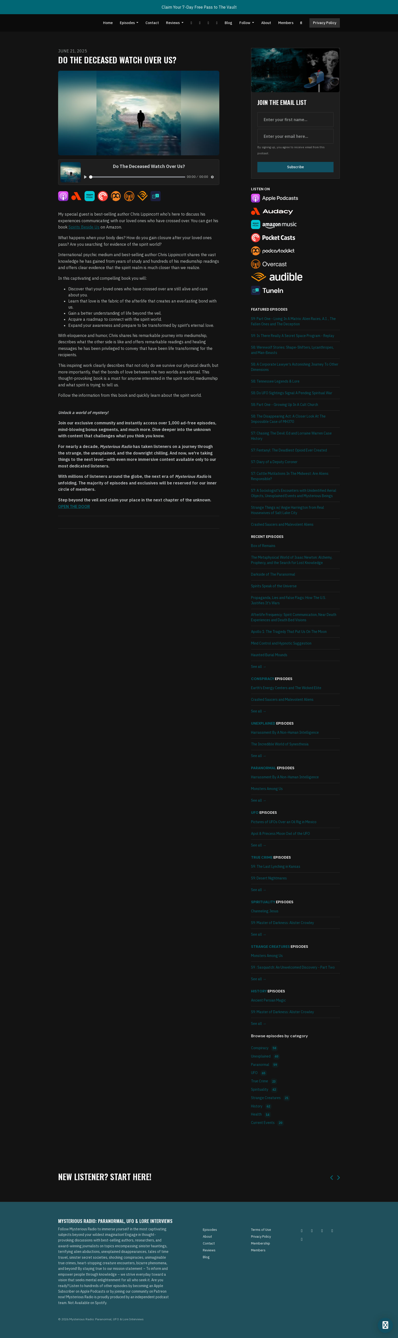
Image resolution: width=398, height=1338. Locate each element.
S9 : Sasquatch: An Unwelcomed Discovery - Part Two (293, 967)
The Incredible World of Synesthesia (280, 744)
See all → (258, 666)
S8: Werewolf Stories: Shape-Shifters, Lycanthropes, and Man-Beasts (292, 350)
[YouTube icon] (301, 1239)
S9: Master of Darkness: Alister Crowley (282, 922)
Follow (245, 23)
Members (285, 23)
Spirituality (263, 902)
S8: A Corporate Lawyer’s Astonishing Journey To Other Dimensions (294, 367)
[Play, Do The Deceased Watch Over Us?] (85, 177)
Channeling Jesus (264, 911)
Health (261, 1115)
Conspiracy (262, 678)
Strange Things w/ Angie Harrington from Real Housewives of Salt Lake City (287, 510)
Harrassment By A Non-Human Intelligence (285, 732)
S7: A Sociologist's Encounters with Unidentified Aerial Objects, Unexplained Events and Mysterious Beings (293, 493)
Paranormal (263, 768)
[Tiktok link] (208, 23)
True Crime (262, 857)
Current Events (267, 1123)
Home (108, 23)
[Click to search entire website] (301, 23)
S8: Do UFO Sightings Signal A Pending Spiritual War (291, 393)
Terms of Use (261, 1230)
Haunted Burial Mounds (269, 655)
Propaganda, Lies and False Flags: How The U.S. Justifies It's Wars (288, 600)
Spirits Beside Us (84, 227)
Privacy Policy (324, 23)
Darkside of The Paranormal (273, 574)
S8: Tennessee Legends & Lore (275, 381)
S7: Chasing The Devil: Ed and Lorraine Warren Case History (291, 436)
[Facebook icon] (322, 1230)
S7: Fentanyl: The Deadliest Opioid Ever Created (289, 450)
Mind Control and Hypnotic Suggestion (281, 643)
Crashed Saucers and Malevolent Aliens (282, 524)
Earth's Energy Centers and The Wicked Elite (286, 688)
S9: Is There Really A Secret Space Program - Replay (292, 335)
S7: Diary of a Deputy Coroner (274, 462)
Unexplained (263, 723)
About (266, 23)
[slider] (137, 177)
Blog (228, 23)
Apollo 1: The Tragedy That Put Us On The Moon (289, 631)
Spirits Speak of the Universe (274, 586)
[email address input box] (295, 136)
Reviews (173, 23)
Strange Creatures (270, 946)
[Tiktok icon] (332, 1230)
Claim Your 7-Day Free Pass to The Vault (199, 7)
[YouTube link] (191, 23)
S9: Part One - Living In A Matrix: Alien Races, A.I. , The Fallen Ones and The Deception (293, 321)
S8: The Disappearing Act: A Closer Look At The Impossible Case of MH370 (288, 419)
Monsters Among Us (267, 788)
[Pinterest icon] (311, 1230)
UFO (255, 812)
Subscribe (295, 167)
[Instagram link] (216, 23)
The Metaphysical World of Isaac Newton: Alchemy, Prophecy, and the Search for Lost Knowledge (291, 560)
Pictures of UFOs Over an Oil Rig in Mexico (284, 822)
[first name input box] (295, 119)
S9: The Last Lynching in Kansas (275, 866)
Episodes (128, 23)
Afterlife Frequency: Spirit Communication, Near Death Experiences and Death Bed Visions (293, 617)
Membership (260, 1243)
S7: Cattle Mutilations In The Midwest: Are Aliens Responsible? (289, 476)
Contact (152, 23)
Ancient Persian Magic (268, 1000)
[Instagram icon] (301, 1230)
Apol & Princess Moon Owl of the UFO (280, 833)
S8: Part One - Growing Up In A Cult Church (284, 404)
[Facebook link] (199, 23)
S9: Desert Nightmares (269, 878)
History (259, 991)
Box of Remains (263, 545)
